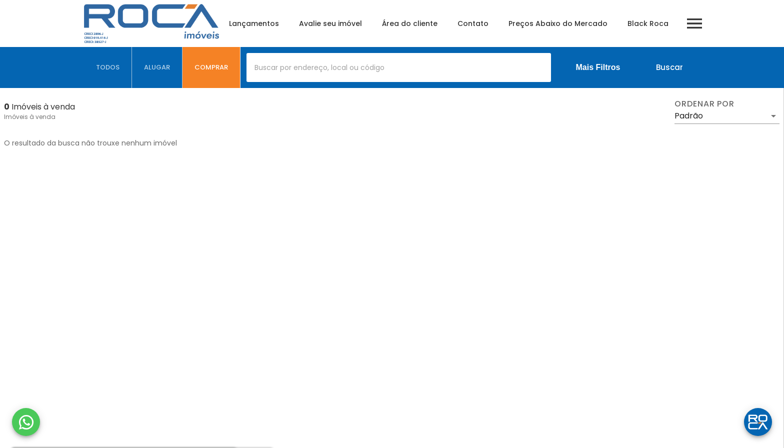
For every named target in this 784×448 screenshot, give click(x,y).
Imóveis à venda (30, 116)
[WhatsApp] (26, 422)
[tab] (108, 67)
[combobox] (398, 67)
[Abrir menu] (694, 24)
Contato (473, 23)
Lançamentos (254, 23)
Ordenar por (704, 104)
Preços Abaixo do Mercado (558, 23)
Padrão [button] (688, 116)
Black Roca (648, 23)
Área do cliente (410, 23)
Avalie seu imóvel (330, 23)
